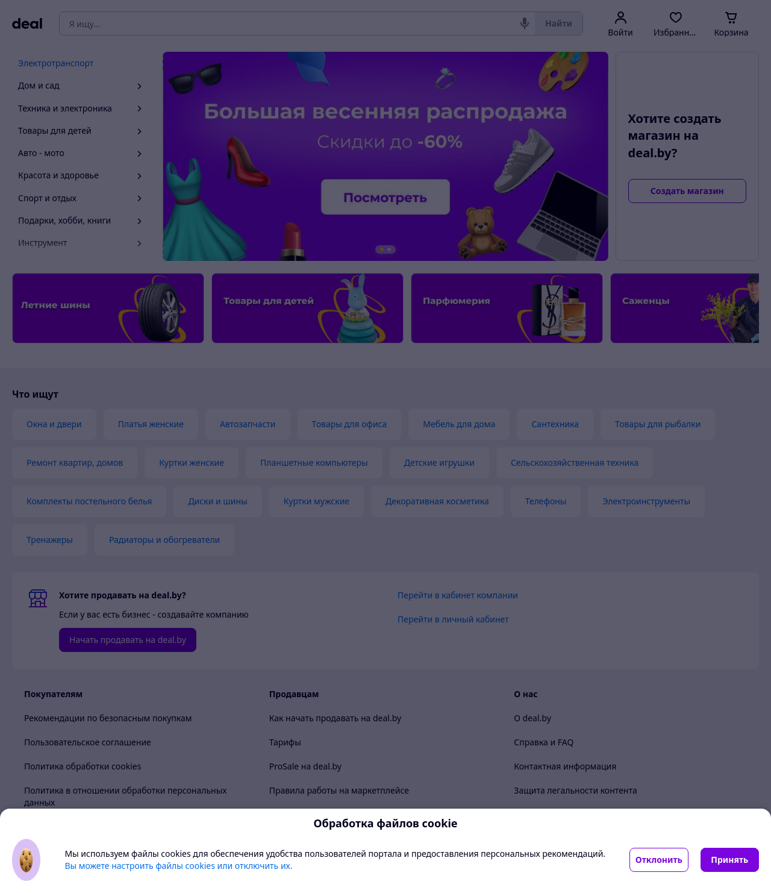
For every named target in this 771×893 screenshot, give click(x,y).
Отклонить (658, 859)
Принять (729, 859)
